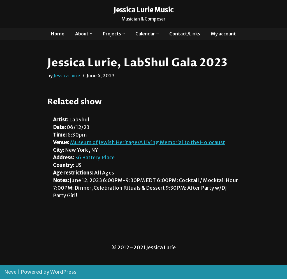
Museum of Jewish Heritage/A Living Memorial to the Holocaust (147, 142)
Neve (10, 272)
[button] (91, 34)
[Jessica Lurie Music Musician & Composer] (144, 14)
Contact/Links (184, 34)
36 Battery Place (95, 157)
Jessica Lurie (67, 75)
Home (57, 34)
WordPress (63, 272)
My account (223, 34)
